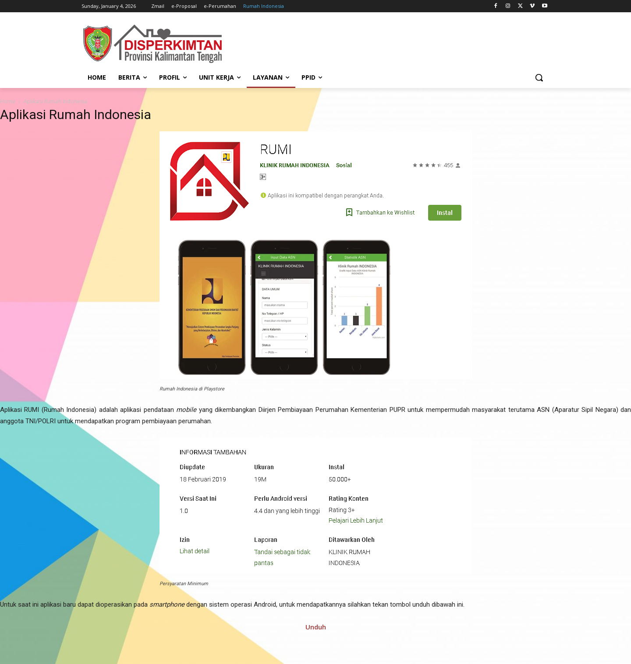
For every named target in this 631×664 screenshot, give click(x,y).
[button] (538, 77)
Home (7, 101)
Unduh (315, 626)
